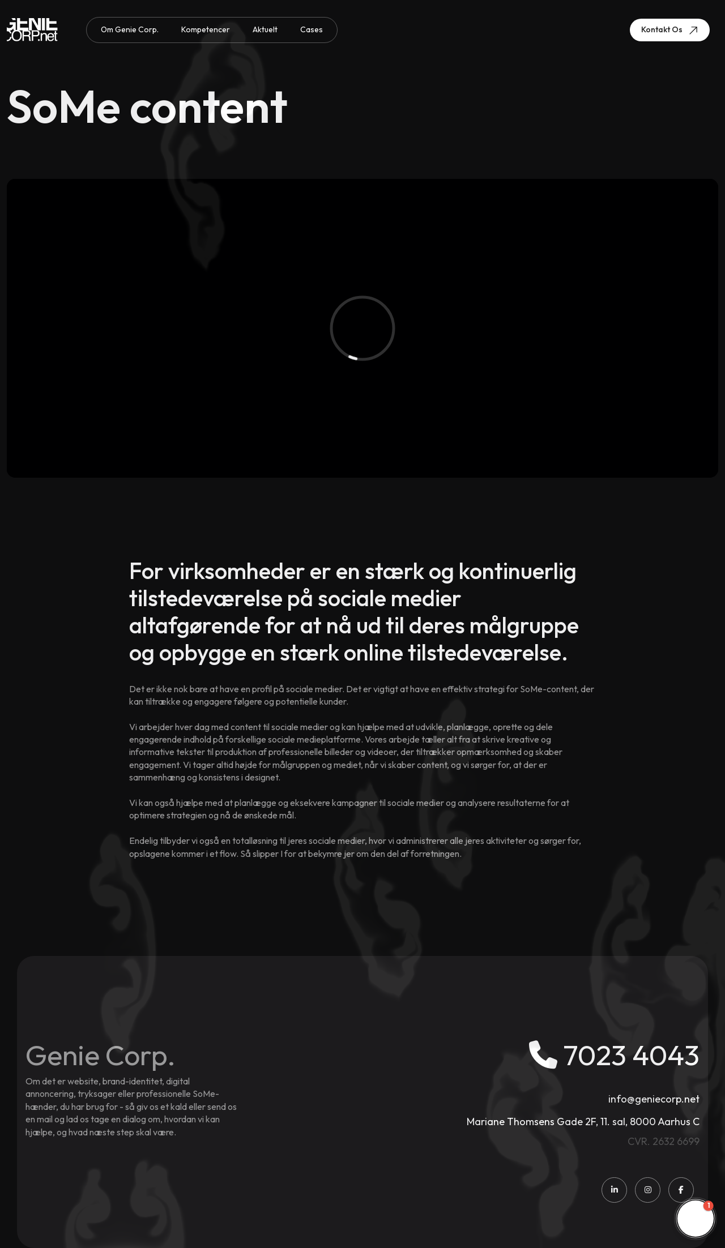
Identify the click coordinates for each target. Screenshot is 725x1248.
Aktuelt (265, 29)
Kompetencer (205, 29)
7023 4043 (614, 1055)
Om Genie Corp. (130, 29)
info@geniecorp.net (654, 1098)
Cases (311, 29)
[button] (695, 1218)
